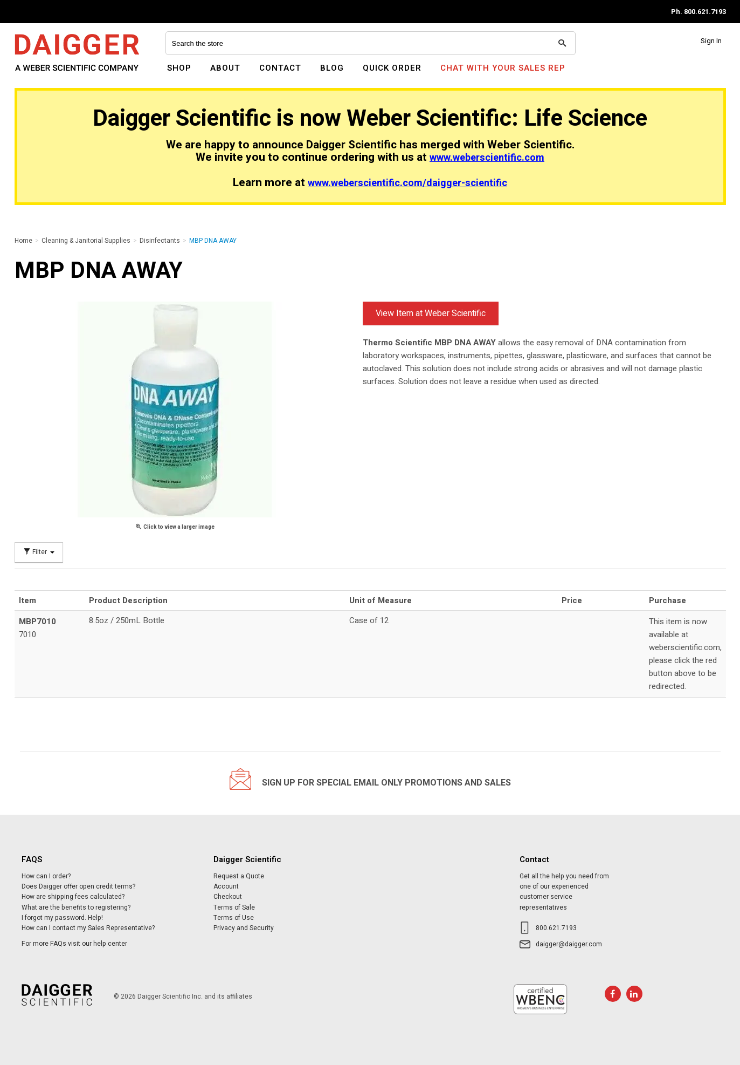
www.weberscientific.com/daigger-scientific (407, 183)
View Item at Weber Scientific (431, 313)
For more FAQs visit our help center (74, 943)
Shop (179, 68)
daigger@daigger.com (569, 944)
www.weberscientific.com (487, 158)
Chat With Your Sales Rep (502, 68)
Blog (332, 68)
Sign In (711, 41)
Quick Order (392, 68)
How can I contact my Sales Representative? (88, 928)
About (225, 68)
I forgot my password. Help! (62, 918)
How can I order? (46, 876)
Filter (38, 552)
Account (226, 886)
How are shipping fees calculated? (73, 897)
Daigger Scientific (44, 74)
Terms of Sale (234, 907)
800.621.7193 (556, 928)
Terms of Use (233, 918)
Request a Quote (238, 876)
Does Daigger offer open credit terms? (78, 886)
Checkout (227, 897)
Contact (280, 68)
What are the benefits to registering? (76, 907)
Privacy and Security (243, 928)
